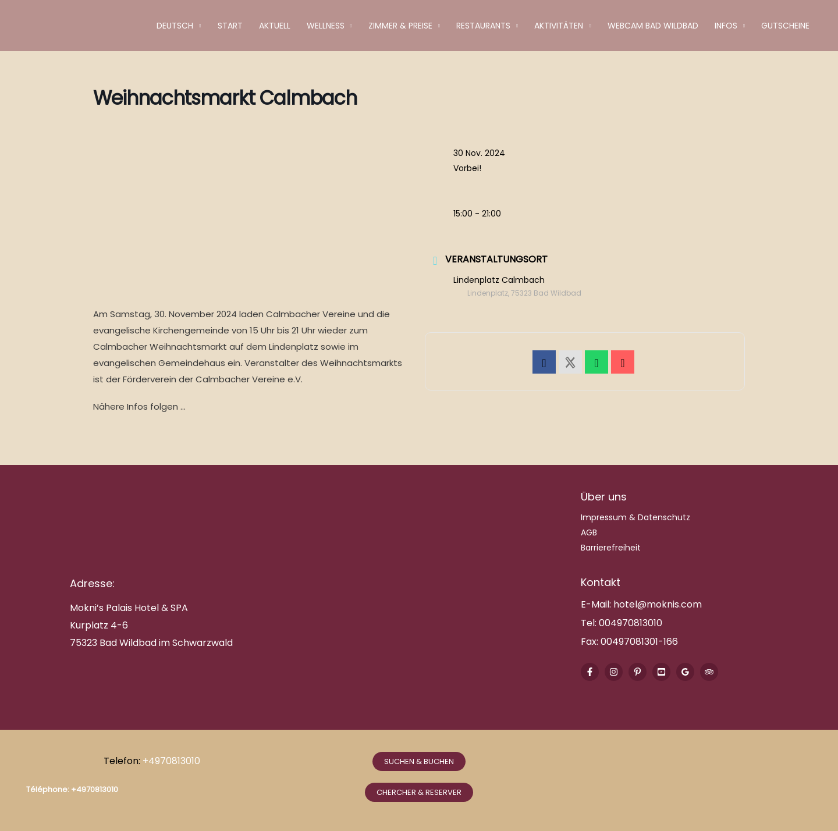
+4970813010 (173, 761)
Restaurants (483, 25)
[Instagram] (614, 672)
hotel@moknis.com (657, 604)
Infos (726, 25)
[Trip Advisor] (709, 672)
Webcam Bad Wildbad (653, 25)
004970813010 (630, 623)
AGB (589, 532)
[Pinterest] (637, 672)
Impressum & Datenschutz (635, 517)
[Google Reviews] (685, 672)
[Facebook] (590, 672)
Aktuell (274, 25)
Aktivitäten (558, 25)
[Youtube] (661, 672)
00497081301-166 (638, 641)
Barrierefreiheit (611, 547)
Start (230, 25)
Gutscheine (785, 25)
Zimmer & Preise (400, 25)
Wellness (326, 25)
